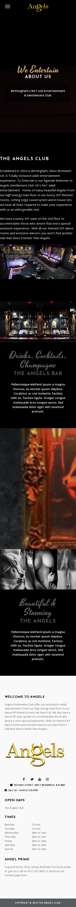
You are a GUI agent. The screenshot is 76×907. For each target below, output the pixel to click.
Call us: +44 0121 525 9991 (21, 790)
